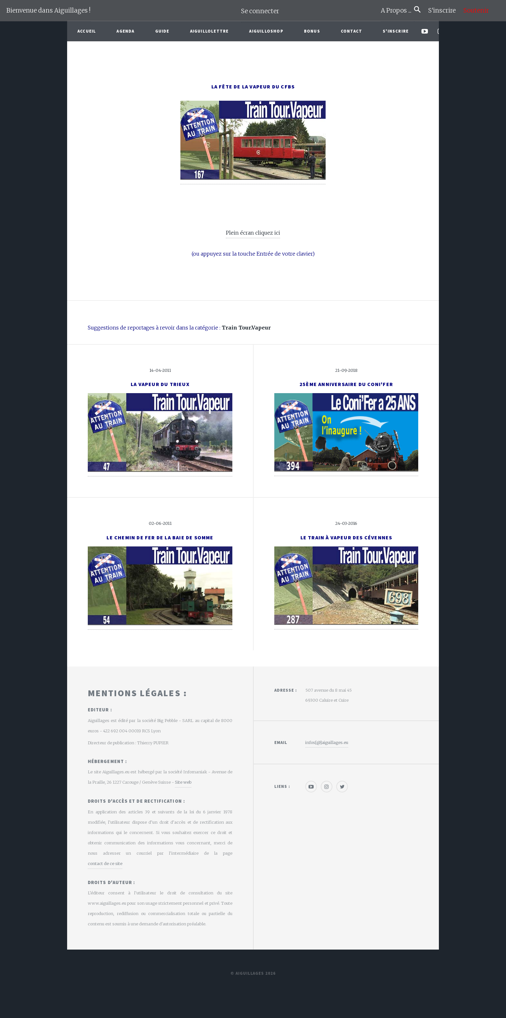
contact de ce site (105, 863)
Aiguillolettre (209, 31)
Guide (162, 31)
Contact (351, 31)
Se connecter (260, 11)
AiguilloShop (266, 31)
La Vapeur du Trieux (160, 384)
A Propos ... (397, 10)
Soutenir (476, 10)
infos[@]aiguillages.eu (326, 742)
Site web (183, 782)
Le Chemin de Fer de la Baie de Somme (159, 537)
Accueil (86, 31)
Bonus (312, 31)
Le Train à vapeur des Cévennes (346, 537)
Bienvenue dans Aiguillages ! (48, 10)
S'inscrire (444, 10)
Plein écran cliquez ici (253, 232)
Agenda (125, 31)
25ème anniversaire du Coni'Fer (346, 384)
